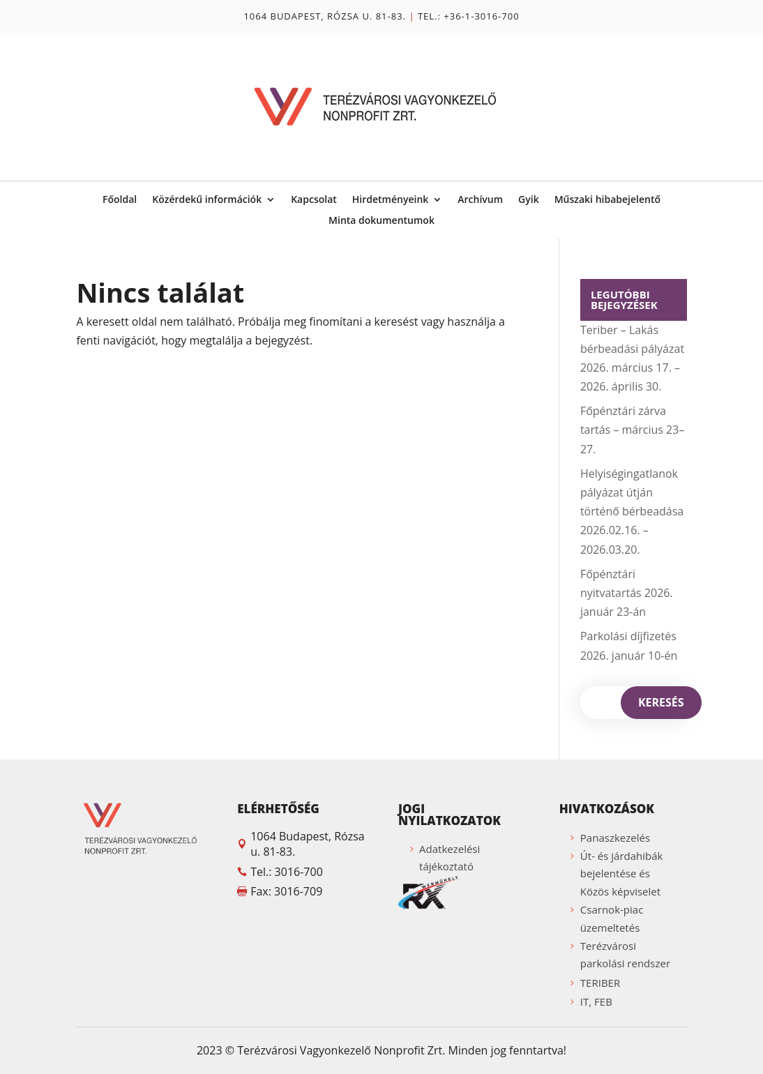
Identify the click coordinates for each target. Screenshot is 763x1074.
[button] (301, 812)
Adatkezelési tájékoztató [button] (449, 858)
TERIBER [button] (600, 983)
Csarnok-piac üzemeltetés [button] (611, 918)
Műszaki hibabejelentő (607, 200)
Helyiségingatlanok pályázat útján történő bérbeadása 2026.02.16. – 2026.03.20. (631, 511)
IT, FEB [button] (596, 1001)
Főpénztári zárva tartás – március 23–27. (632, 429)
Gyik (528, 200)
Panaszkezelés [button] (615, 838)
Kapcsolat (314, 200)
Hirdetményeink (390, 200)
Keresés (661, 702)
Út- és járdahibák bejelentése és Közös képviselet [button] (621, 873)
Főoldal (120, 200)
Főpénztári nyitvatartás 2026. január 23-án (626, 592)
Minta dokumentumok (381, 221)
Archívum (480, 200)
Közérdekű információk (207, 200)
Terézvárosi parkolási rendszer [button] (625, 955)
